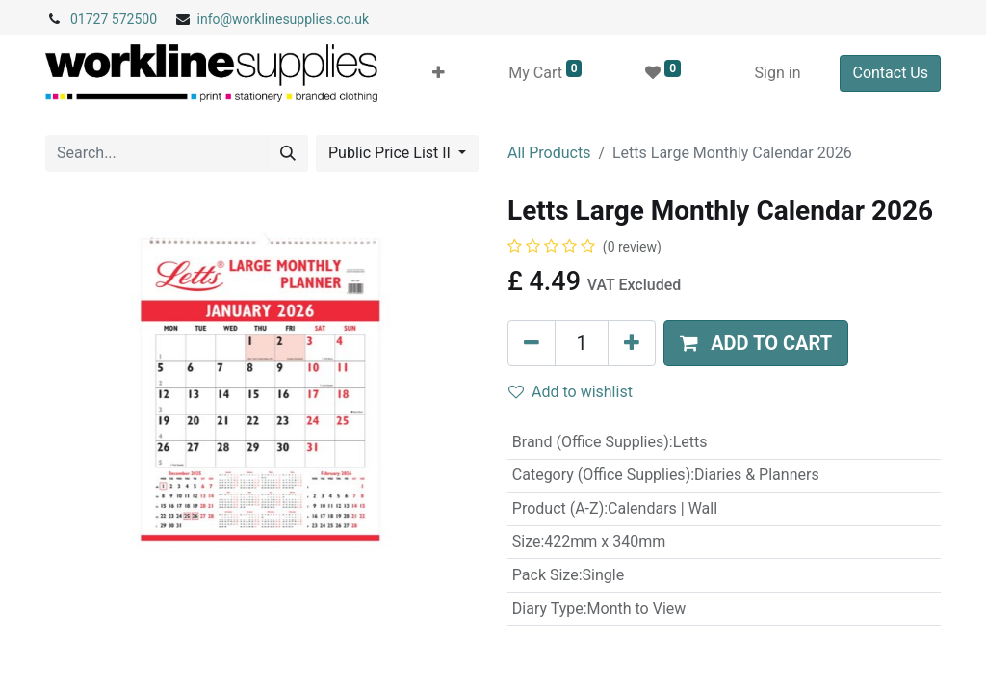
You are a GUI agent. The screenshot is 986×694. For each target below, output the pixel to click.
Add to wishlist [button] (570, 392)
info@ (215, 19)
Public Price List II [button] (391, 153)
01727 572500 (113, 19)
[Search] (288, 153)
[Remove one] (531, 343)
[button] (438, 73)
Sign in (778, 73)
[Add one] (632, 343)
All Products (548, 153)
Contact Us (890, 73)
